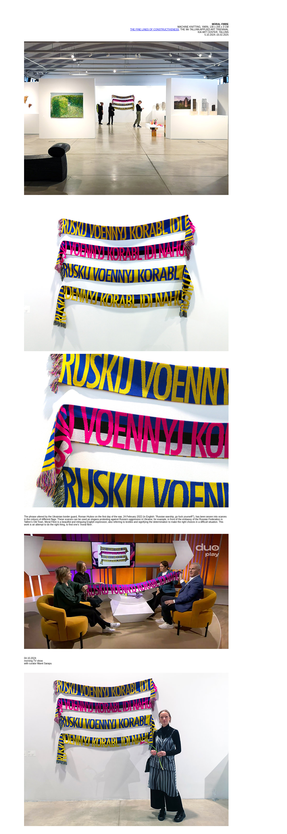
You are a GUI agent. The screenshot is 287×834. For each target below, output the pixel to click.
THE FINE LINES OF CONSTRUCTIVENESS (154, 29)
